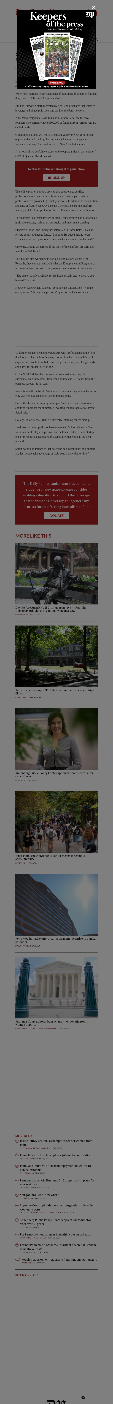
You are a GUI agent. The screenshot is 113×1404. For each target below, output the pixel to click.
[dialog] (56, 702)
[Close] (94, 7)
